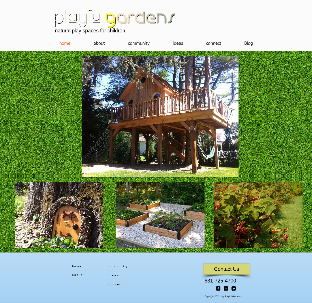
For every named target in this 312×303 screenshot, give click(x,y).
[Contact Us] (226, 269)
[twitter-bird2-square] (233, 288)
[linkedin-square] (226, 288)
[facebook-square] (218, 288)
